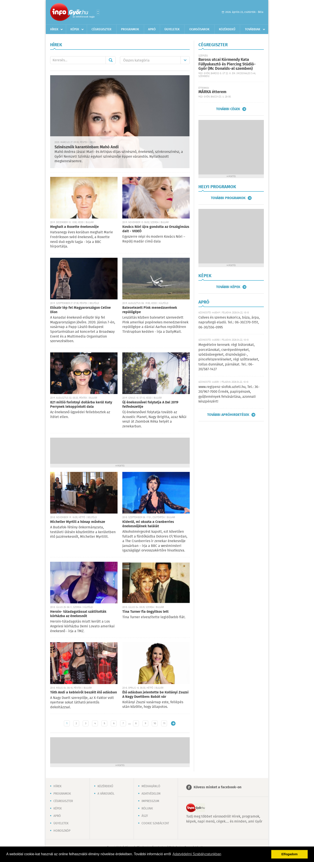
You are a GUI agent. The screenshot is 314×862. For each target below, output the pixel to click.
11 (164, 723)
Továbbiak (252, 29)
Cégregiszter (101, 29)
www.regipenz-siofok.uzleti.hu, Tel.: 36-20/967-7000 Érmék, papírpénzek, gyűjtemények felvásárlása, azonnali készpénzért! (228, 394)
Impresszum (150, 801)
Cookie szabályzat (155, 823)
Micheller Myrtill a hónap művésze (77, 522)
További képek (228, 287)
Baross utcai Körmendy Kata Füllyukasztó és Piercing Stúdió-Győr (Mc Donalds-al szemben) (227, 64)
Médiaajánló (151, 786)
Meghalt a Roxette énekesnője (74, 227)
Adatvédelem (151, 793)
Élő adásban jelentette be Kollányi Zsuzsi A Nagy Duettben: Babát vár (155, 695)
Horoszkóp (61, 830)
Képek (74, 29)
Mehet (111, 60)
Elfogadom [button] (290, 854)
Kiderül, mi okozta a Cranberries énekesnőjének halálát (148, 524)
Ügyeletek (172, 29)
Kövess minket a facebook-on (217, 787)
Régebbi (173, 723)
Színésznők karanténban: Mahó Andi (87, 147)
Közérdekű (227, 29)
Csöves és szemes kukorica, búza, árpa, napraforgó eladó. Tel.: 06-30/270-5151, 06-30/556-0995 (229, 322)
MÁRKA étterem (212, 92)
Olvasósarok (199, 29)
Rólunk (147, 808)
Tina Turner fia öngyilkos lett (145, 611)
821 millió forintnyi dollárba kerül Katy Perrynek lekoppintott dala (81, 405)
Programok (130, 29)
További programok (228, 198)
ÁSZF (145, 816)
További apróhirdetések (228, 415)
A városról (105, 793)
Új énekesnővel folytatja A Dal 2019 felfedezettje (150, 405)
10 (155, 723)
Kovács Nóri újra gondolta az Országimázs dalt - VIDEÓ (155, 229)
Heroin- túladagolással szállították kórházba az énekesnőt (78, 614)
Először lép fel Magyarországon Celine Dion (80, 310)
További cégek (228, 109)
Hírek (54, 29)
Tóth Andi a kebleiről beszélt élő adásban (83, 692)
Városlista (98, 12)
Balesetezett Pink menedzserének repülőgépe (149, 310)
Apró (152, 29)
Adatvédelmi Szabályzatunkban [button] (196, 854)
